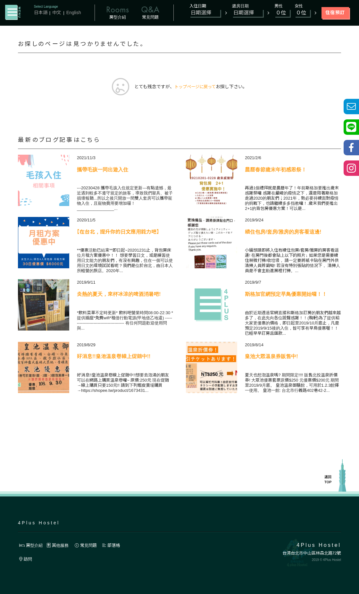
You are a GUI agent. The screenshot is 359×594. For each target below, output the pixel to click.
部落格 (116, 545)
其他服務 (59, 545)
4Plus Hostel (39, 522)
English (73, 12)
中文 (56, 12)
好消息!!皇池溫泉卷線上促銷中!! (113, 356)
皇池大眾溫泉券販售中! (271, 356)
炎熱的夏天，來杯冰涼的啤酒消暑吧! (119, 294)
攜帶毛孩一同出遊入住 (102, 170)
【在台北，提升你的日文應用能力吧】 (118, 232)
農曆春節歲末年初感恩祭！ (275, 170)
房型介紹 (31, 545)
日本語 (40, 12)
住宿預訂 (335, 12)
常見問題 (90, 545)
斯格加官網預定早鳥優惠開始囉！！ (286, 294)
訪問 (26, 559)
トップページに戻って (195, 87)
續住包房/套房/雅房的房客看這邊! (283, 232)
